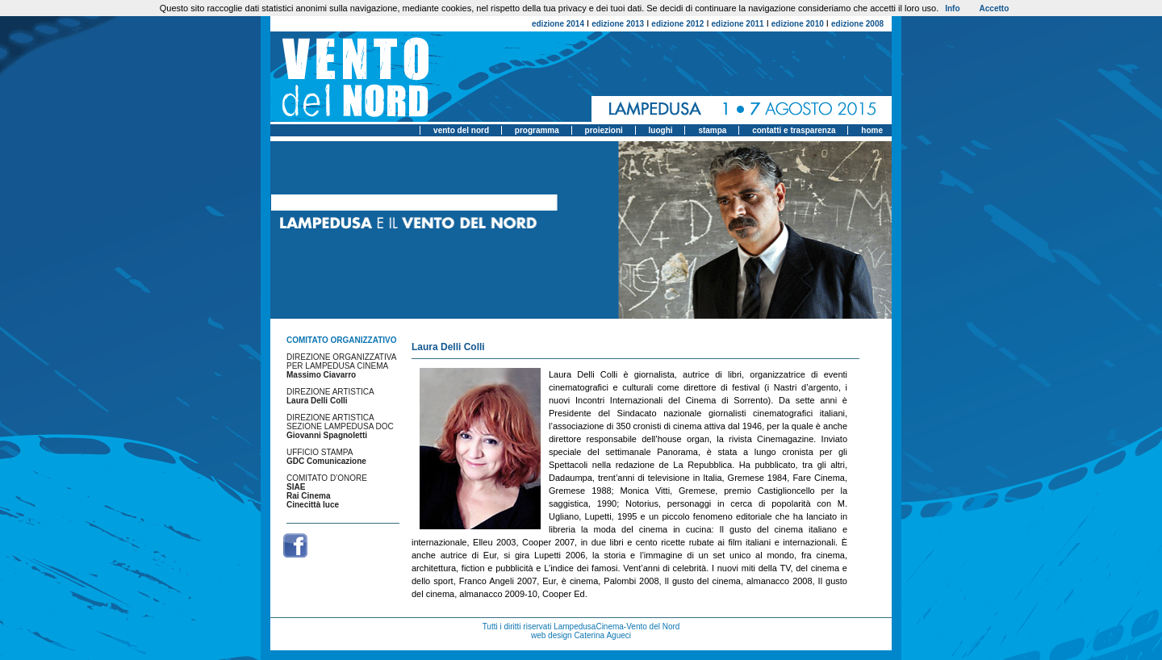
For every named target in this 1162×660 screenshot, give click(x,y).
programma (537, 130)
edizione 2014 (558, 23)
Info (952, 8)
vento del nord (461, 130)
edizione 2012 (677, 23)
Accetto (994, 8)
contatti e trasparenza (793, 130)
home (872, 130)
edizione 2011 (738, 23)
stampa (712, 130)
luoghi (661, 130)
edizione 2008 (857, 23)
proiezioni (604, 130)
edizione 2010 (797, 23)
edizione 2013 (617, 23)
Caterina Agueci (602, 635)
